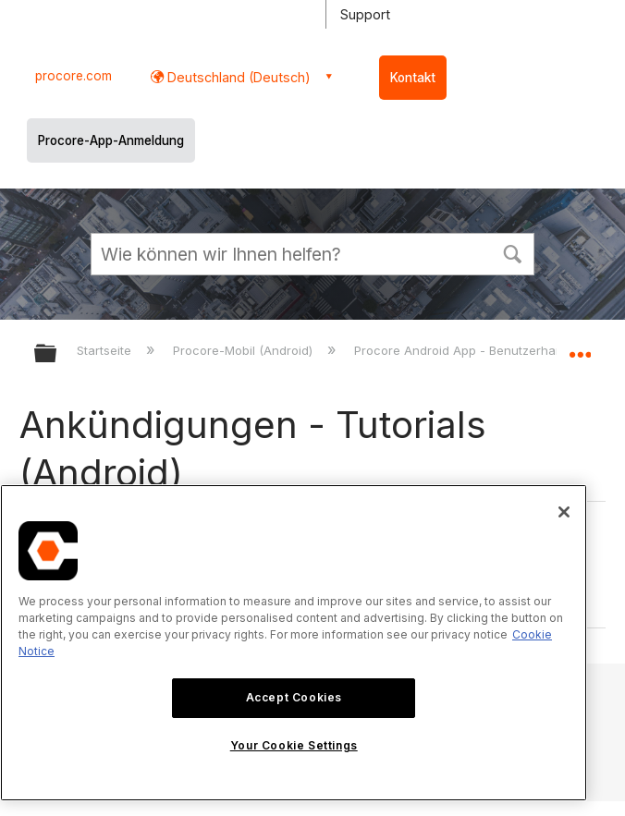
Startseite (106, 350)
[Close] (564, 512)
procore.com (73, 75)
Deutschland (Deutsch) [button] (237, 77)
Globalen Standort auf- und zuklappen (580, 347)
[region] (293, 642)
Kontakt (412, 77)
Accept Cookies (294, 697)
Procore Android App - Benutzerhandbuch (479, 350)
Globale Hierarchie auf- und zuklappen (57, 354)
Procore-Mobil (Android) (244, 350)
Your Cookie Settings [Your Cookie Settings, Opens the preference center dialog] (294, 745)
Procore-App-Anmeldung (111, 140)
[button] (512, 252)
